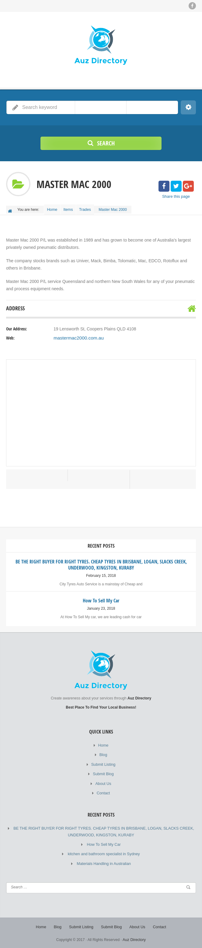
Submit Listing (103, 768)
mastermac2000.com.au (76, 343)
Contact (103, 795)
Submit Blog (103, 777)
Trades (91, 208)
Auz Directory (134, 939)
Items (72, 208)
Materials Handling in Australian (103, 864)
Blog (103, 759)
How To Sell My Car (104, 845)
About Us (103, 786)
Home (53, 208)
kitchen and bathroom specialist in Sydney (104, 854)
